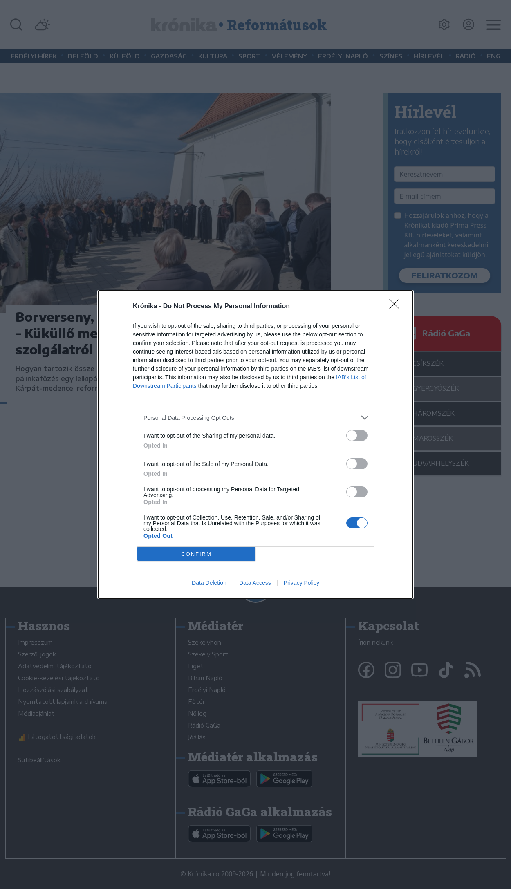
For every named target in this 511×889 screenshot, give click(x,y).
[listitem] (255, 417)
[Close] (397, 306)
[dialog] (255, 444)
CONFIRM (196, 554)
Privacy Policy (301, 583)
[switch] (357, 435)
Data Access (255, 583)
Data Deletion (209, 583)
